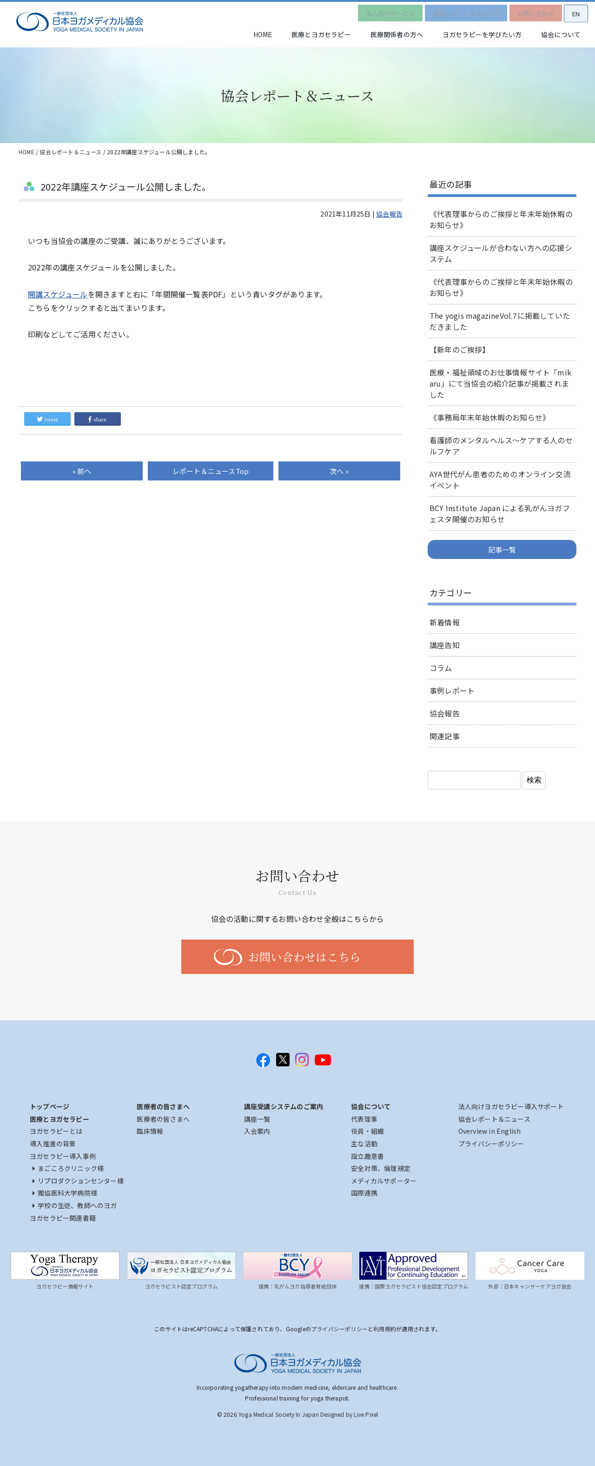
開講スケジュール (58, 294)
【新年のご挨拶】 (460, 349)
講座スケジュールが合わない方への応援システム (501, 253)
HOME (245, 34)
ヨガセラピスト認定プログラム (181, 1286)
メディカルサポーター (383, 1180)
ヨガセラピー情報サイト (64, 1286)
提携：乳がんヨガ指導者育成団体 (297, 1286)
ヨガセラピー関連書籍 (63, 1218)
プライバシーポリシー (491, 1143)
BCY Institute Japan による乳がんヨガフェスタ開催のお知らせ (500, 513)
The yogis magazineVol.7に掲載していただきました (500, 321)
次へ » (339, 471)
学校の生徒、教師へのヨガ (75, 1205)
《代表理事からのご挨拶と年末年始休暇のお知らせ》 (501, 219)
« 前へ (82, 471)
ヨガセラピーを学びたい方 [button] (476, 34)
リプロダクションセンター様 (78, 1180)
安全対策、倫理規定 (380, 1168)
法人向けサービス (380, 11)
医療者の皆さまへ (163, 1119)
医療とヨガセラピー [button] (307, 34)
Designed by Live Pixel (349, 1414)
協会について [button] (559, 34)
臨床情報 (150, 1131)
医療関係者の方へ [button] (387, 34)
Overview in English (489, 1131)
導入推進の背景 (53, 1143)
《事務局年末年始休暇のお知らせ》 (490, 417)
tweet (47, 419)
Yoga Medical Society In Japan (278, 1414)
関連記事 (445, 736)
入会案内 (257, 1131)
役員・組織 (367, 1131)
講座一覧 (257, 1119)
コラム (441, 667)
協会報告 (389, 213)
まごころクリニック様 (68, 1168)
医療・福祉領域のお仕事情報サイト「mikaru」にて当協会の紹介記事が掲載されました (500, 383)
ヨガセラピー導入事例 (63, 1156)
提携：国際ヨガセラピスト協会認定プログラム (413, 1286)
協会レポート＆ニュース (458, 11)
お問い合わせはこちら (304, 956)
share (97, 419)
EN (574, 11)
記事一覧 (502, 549)
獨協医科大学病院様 (65, 1192)
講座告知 (445, 645)
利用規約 (384, 1329)
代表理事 (364, 1119)
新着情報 (445, 622)
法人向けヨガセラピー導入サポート (511, 1106)
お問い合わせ (530, 11)
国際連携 (364, 1192)
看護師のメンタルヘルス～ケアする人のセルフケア (501, 445)
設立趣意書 (367, 1156)
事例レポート (452, 690)
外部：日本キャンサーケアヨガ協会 (529, 1286)
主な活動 (364, 1143)
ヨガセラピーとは (56, 1131)
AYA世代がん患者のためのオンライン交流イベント (500, 479)
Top (210, 471)
